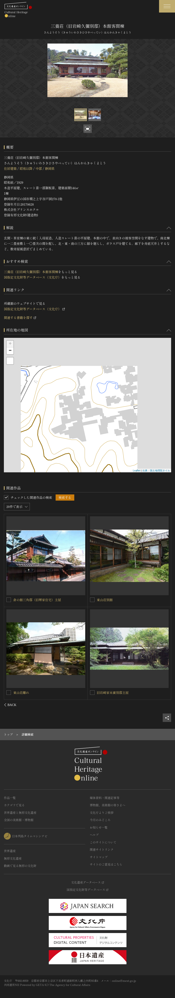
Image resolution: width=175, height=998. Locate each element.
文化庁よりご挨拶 (101, 812)
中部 (39, 168)
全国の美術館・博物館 (18, 820)
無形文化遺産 (13, 858)
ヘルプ (94, 835)
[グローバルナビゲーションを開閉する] (167, 6)
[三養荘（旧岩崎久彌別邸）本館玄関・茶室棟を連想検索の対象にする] (9, 692)
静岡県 (49, 168)
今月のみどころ (100, 820)
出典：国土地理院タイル (156, 470)
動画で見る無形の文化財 (20, 866)
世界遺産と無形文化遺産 (20, 812)
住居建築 (10, 168)
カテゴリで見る (14, 805)
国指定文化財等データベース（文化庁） (32, 277)
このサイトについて (103, 842)
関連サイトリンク (101, 849)
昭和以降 (26, 168)
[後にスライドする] (165, 704)
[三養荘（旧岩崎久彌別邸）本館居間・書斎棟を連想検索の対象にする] (9, 599)
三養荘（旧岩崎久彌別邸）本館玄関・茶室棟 (45, 692)
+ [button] (10, 344)
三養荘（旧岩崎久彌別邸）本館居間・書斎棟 (45, 599)
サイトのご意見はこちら (106, 864)
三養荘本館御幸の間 (111, 692)
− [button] (10, 350)
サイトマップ (99, 857)
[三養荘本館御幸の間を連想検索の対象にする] (92, 692)
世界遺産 (10, 851)
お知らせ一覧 (99, 827)
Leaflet (136, 470)
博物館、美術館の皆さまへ (107, 805)
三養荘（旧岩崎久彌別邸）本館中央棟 (124, 599)
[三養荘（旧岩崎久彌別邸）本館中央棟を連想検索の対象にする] (92, 599)
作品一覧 (10, 798)
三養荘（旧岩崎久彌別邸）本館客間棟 (31, 271)
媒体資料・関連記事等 (104, 798)
